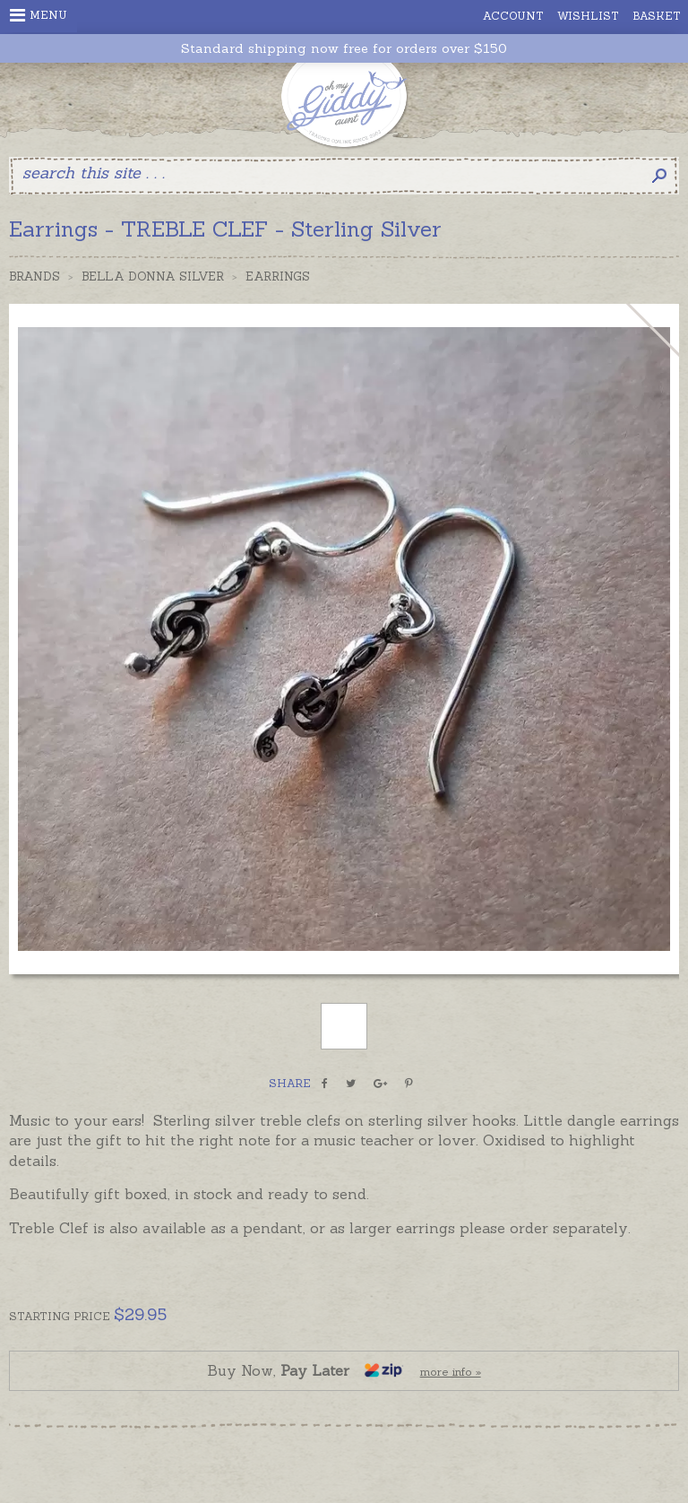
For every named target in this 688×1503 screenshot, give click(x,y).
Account (513, 15)
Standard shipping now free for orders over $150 (344, 48)
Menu (38, 15)
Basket (656, 15)
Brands (34, 276)
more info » (450, 1371)
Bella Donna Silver (153, 276)
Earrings (277, 276)
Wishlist (588, 15)
